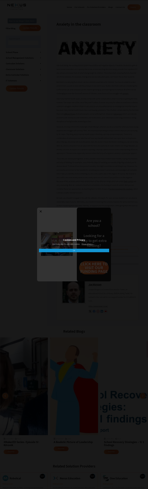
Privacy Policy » (87, 244)
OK (74, 250)
